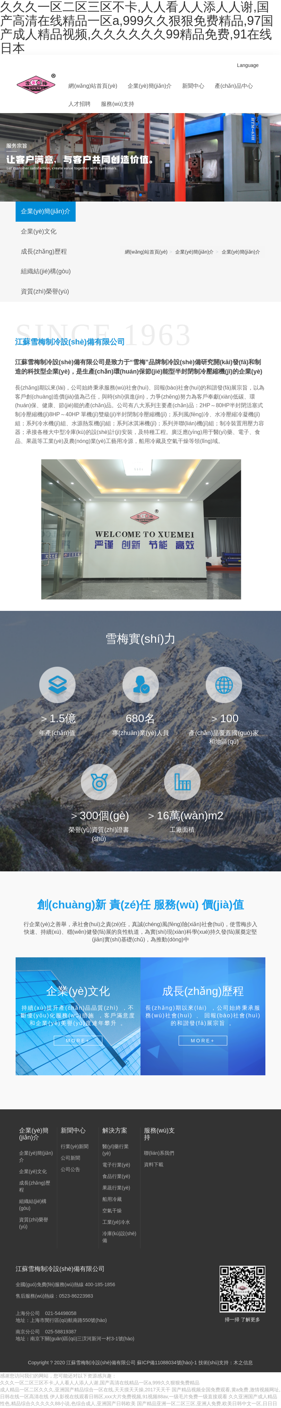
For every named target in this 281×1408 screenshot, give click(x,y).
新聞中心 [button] (193, 86)
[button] (140, 195)
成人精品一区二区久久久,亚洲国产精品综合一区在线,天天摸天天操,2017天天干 (85, 1389)
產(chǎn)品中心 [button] (234, 86)
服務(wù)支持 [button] (117, 104)
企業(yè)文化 (39, 231)
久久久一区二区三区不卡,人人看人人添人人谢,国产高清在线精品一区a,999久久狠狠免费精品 (99, 1382)
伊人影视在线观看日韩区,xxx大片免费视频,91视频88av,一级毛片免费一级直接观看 (139, 1396)
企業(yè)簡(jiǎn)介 (45, 211)
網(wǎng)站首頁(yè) (92, 86)
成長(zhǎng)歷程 (44, 251)
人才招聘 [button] (79, 104)
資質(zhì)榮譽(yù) (45, 291)
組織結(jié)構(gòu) (46, 271)
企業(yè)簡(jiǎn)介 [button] (150, 86)
